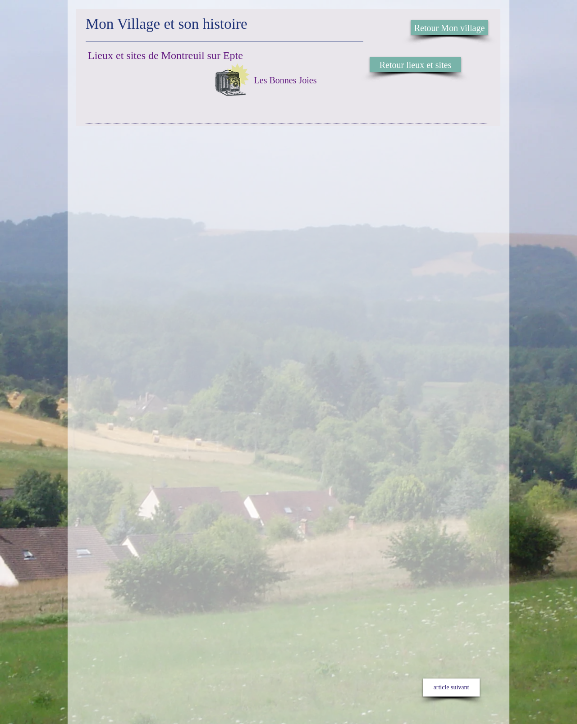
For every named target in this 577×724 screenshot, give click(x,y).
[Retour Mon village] (449, 27)
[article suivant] (451, 687)
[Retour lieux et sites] (415, 64)
